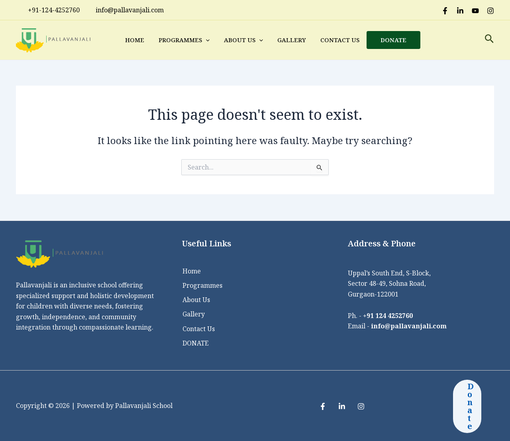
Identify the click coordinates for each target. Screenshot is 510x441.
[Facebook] (445, 10)
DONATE (393, 40)
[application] (206, 40)
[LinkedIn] (460, 10)
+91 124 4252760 (388, 315)
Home (134, 40)
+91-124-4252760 (50, 10)
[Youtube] (475, 10)
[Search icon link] (489, 40)
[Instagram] (490, 10)
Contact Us (339, 40)
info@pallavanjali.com (409, 325)
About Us (243, 40)
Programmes (184, 40)
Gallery (291, 40)
